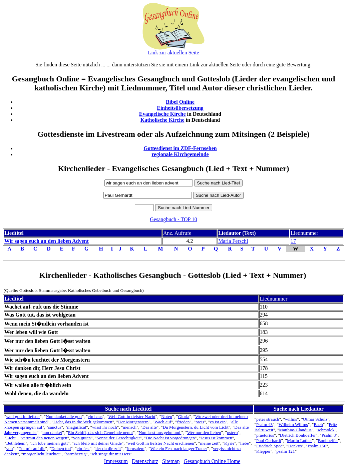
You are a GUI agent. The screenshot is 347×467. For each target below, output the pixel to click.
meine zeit (209, 443)
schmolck (325, 429)
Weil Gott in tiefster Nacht (131, 416)
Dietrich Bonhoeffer (298, 435)
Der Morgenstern (133, 421)
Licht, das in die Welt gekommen (82, 421)
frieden (183, 421)
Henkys (295, 445)
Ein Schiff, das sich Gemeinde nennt (100, 432)
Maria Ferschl (233, 241)
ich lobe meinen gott (49, 443)
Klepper (263, 451)
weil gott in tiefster (23, 416)
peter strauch (267, 419)
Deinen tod (61, 448)
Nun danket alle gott (64, 416)
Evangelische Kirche (162, 114)
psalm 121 (285, 451)
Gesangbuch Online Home (212, 461)
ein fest (83, 448)
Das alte (149, 427)
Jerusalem (135, 448)
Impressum (116, 461)
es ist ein (218, 421)
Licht (10, 437)
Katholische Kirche (162, 120)
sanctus (54, 427)
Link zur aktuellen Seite (173, 52)
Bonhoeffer (328, 440)
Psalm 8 (329, 435)
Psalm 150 (317, 445)
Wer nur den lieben (204, 432)
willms (291, 419)
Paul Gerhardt (268, 440)
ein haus (95, 416)
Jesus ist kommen (216, 437)
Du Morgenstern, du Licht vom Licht (195, 427)
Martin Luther (299, 440)
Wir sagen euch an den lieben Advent (46, 241)
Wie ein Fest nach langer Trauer (178, 448)
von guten (82, 437)
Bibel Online (180, 102)
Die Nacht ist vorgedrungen (170, 437)
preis (200, 421)
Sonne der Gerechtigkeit (118, 437)
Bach (318, 424)
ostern (232, 432)
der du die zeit (108, 448)
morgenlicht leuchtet (41, 453)
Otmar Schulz (315, 419)
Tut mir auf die (32, 448)
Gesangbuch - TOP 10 (173, 219)
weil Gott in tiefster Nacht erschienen (160, 443)
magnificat (76, 427)
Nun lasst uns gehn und (160, 432)
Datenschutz (145, 461)
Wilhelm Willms (293, 424)
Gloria (183, 416)
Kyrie (229, 443)
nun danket (52, 432)
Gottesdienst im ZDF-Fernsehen (180, 148)
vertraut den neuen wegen (44, 437)
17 (293, 241)
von (9, 448)
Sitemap (171, 461)
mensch (129, 427)
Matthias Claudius (295, 429)
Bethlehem (15, 443)
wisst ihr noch (104, 427)
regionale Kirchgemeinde (180, 154)
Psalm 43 (264, 424)
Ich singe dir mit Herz (111, 453)
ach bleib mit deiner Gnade (98, 443)
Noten (166, 416)
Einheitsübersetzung (180, 108)
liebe (244, 443)
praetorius (265, 435)
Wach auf (162, 421)
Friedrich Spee (269, 445)
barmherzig (75, 453)
